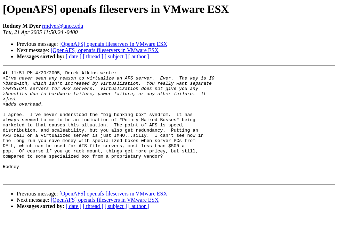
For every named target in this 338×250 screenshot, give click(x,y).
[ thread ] (93, 56)
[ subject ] (116, 56)
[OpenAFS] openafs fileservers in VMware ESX (113, 44)
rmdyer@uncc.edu (62, 26)
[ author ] (138, 56)
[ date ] (73, 56)
